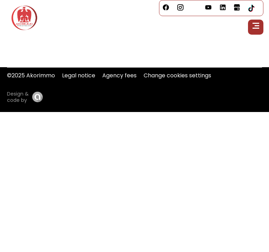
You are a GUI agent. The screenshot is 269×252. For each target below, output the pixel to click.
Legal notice (78, 75)
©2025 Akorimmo (31, 75)
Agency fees (119, 75)
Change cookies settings (177, 75)
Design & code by (18, 97)
